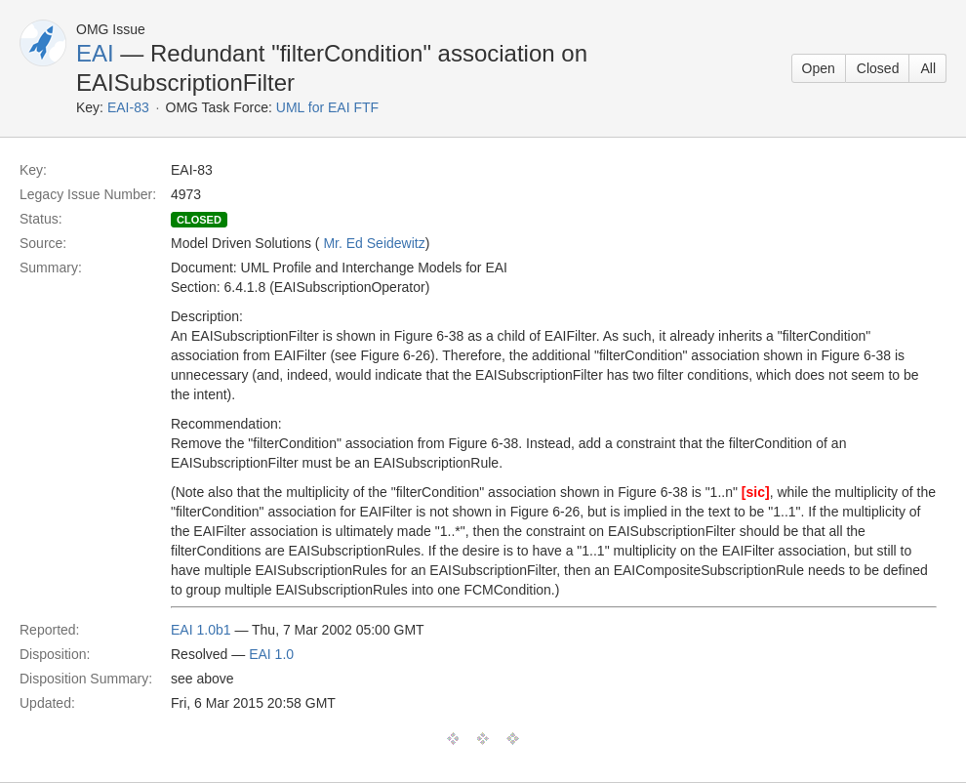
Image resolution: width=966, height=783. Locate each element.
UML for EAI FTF (327, 107)
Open (818, 68)
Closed (878, 68)
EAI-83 (128, 107)
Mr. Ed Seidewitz (373, 243)
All (928, 68)
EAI (95, 53)
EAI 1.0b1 (201, 630)
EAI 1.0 (271, 654)
